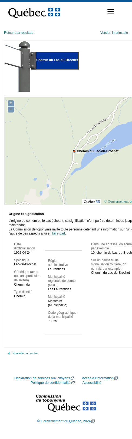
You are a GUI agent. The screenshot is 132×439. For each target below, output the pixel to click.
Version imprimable (114, 33)
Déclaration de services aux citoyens (42, 378)
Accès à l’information (98, 378)
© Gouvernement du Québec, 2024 (64, 421)
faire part (58, 233)
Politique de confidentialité (50, 383)
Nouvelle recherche (25, 353)
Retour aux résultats (18, 33)
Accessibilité (91, 383)
